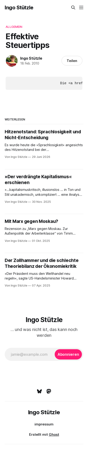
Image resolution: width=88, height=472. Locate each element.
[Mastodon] (48, 391)
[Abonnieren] (68, 354)
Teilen (72, 60)
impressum (44, 424)
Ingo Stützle (19, 7)
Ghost (54, 434)
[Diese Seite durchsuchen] (73, 7)
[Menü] (81, 7)
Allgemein (14, 27)
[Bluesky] (39, 391)
